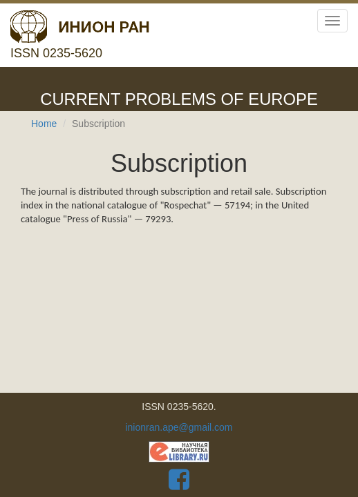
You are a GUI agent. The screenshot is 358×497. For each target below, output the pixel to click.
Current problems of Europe (179, 99)
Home (44, 123)
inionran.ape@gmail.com (178, 427)
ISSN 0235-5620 (79, 35)
